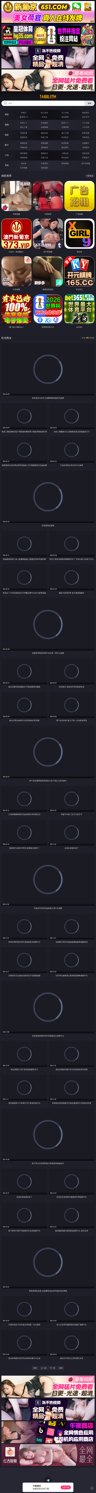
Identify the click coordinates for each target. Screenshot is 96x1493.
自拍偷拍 (44, 123)
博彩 (7, 114)
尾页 (61, 1368)
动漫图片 (85, 143)
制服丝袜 (23, 137)
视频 (7, 124)
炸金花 (44, 117)
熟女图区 (65, 147)
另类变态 (85, 137)
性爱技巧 (85, 157)
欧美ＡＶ (65, 123)
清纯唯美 (44, 147)
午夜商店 (44, 163)
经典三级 (44, 137)
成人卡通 (65, 133)
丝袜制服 (44, 127)
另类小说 (44, 157)
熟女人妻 (23, 127)
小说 (7, 155)
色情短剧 (44, 167)
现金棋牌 (65, 117)
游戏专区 (85, 112)
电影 (7, 134)
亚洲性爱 (23, 133)
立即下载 (65, 1487)
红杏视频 (23, 167)
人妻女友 (65, 153)
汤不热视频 (85, 163)
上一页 (43, 1368)
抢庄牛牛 (85, 117)
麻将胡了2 (24, 117)
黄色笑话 (65, 157)
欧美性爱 (85, 133)
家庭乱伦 (44, 153)
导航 (7, 165)
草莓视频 (65, 163)
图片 (7, 145)
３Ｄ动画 (85, 123)
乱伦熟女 (65, 137)
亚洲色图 (44, 143)
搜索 (89, 103)
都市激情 (23, 153)
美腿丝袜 (23, 147)
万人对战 (65, 112)
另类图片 (85, 147)
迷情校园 (23, 157)
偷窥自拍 (23, 143)
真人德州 (44, 112)
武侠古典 (85, 153)
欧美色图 (65, 143)
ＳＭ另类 (85, 127)
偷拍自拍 (44, 133)
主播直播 (65, 127)
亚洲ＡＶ (23, 123)
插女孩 (23, 163)
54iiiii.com (48, 96)
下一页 (52, 1368)
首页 (35, 1368)
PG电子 (24, 112)
